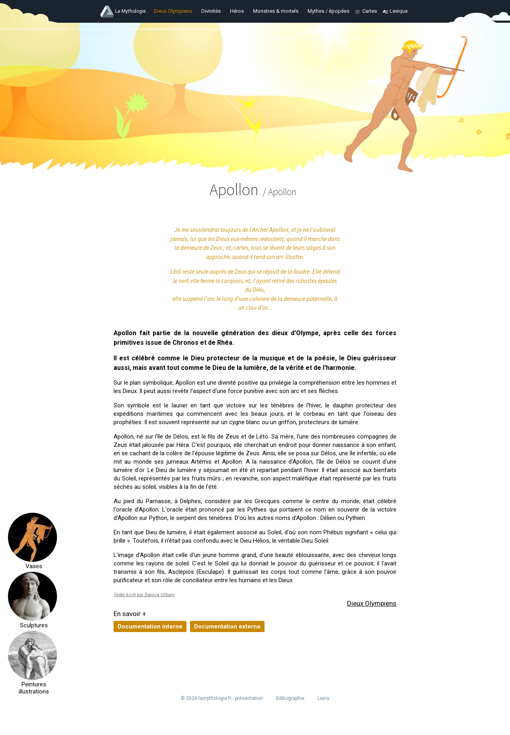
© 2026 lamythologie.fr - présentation (222, 698)
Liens (324, 698)
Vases (32, 566)
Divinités (211, 11)
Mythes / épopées (328, 11)
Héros (237, 11)
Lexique (399, 11)
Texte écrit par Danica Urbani (144, 594)
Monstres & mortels (275, 11)
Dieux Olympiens (173, 11)
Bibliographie (290, 698)
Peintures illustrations (32, 688)
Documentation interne (150, 626)
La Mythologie (130, 11)
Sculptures (32, 625)
